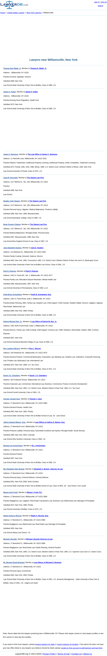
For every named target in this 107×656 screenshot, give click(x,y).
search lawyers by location (67, 644)
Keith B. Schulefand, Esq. (41, 295)
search (100, 6)
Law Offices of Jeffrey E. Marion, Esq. (50, 422)
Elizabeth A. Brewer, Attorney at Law (48, 469)
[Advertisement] (53, 36)
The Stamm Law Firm (35, 178)
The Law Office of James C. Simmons (42, 154)
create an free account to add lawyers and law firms (81, 648)
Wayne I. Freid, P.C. (34, 492)
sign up (104, 2)
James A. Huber (31, 92)
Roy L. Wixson (35, 349)
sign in (96, 2)
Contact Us (76, 654)
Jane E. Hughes (37, 248)
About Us (87, 654)
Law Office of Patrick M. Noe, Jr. (44, 322)
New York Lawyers (34, 13)
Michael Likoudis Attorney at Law (39, 539)
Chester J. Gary (36, 399)
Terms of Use (63, 654)
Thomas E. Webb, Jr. (38, 68)
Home (2, 13)
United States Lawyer (16, 13)
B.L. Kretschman (38, 446)
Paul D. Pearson (31, 271)
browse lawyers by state (45, 644)
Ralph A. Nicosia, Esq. (39, 516)
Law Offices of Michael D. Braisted (47, 563)
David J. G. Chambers (38, 376)
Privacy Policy (49, 654)
